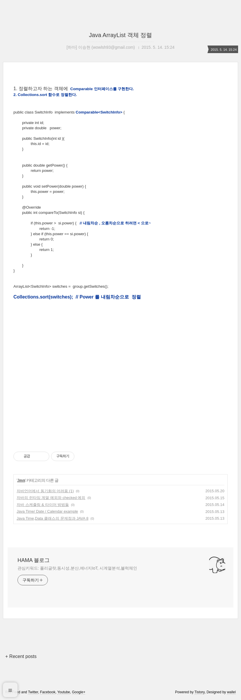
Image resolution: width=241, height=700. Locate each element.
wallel (231, 692)
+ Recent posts (20, 656)
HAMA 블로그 (34, 560)
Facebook (47, 692)
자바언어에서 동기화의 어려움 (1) (45, 491)
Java (21, 480)
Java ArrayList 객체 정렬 (120, 35)
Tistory (200, 692)
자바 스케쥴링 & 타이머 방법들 (43, 504)
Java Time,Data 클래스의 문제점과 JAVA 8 (52, 518)
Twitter (33, 692)
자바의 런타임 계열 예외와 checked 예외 (51, 497)
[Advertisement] (120, 316)
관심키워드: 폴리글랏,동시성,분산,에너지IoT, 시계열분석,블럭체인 (77, 568)
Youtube (63, 692)
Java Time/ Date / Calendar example (47, 511)
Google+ (78, 692)
